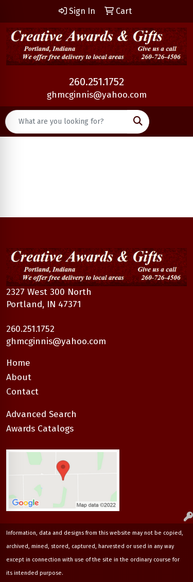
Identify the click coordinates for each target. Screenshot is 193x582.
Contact (22, 391)
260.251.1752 (96, 82)
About (18, 377)
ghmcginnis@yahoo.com (97, 94)
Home (18, 363)
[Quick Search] (66, 122)
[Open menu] (172, 121)
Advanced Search (41, 414)
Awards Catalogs (40, 428)
